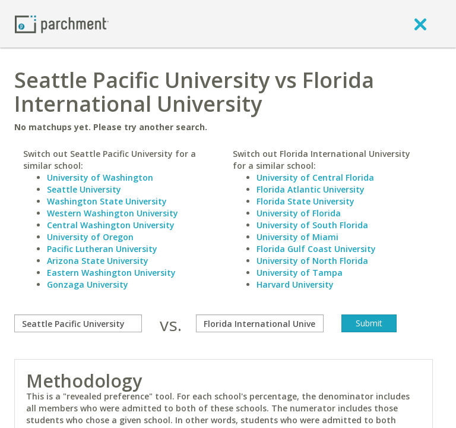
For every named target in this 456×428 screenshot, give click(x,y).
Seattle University (84, 189)
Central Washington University (111, 225)
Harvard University (295, 284)
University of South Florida (312, 225)
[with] (260, 323)
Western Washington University (112, 213)
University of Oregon (90, 237)
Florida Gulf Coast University (316, 248)
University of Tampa (299, 272)
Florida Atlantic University (310, 189)
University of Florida (298, 213)
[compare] (78, 323)
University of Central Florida (315, 177)
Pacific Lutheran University (102, 248)
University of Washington (100, 177)
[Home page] (62, 23)
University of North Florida (312, 260)
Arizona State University (97, 260)
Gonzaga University (87, 284)
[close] (420, 24)
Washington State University (107, 201)
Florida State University (305, 201)
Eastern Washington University (111, 272)
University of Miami (297, 237)
